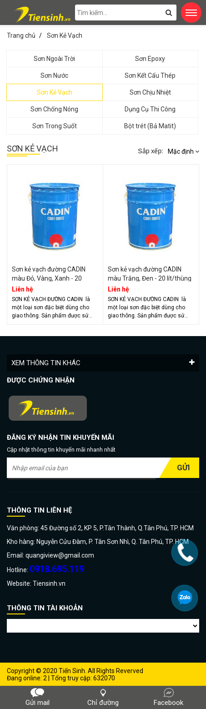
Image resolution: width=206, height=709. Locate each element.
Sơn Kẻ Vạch (54, 92)
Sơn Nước (54, 75)
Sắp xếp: (150, 151)
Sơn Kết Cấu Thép (150, 75)
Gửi (183, 467)
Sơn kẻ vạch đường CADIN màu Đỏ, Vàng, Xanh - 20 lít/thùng (48, 278)
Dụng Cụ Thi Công (150, 109)
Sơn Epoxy (150, 58)
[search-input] (125, 12)
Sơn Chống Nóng (54, 109)
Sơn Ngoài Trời (54, 58)
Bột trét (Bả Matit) (150, 126)
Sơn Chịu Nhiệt (150, 92)
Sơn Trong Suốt (54, 126)
